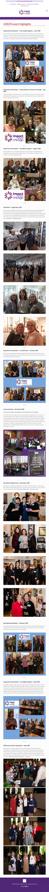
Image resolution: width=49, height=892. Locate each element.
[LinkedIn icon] (22, 886)
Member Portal (24, 6)
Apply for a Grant (21, 4)
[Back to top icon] (24, 880)
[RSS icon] (27, 886)
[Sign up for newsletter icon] (26, 886)
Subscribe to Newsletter (33, 4)
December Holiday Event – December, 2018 (27, 489)
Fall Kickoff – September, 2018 (13, 218)
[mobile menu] (47, 10)
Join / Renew (12, 4)
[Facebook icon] (21, 886)
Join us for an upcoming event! (24, 1)
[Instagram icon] (24, 886)
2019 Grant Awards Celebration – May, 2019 (19, 756)
